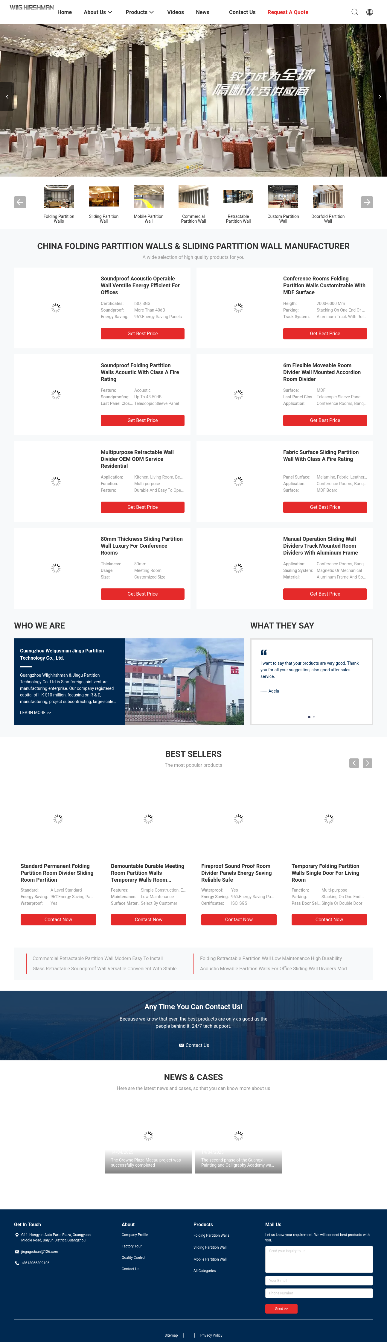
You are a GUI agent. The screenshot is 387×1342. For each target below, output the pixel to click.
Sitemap (171, 1335)
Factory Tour (132, 1246)
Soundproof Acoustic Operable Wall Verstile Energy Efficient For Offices (140, 285)
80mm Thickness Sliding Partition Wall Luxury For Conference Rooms (142, 546)
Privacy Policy (211, 1335)
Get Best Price (143, 333)
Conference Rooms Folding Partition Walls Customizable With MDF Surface (324, 285)
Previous (7, 96)
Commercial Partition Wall (193, 219)
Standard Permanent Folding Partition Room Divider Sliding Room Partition (57, 873)
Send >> (281, 1309)
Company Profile (135, 1235)
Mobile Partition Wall (149, 219)
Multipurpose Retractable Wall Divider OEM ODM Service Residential (137, 459)
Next (380, 96)
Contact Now (58, 919)
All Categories (205, 1271)
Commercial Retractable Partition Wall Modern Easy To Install (98, 958)
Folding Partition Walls (59, 219)
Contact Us (130, 1269)
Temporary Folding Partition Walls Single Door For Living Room (325, 873)
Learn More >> (35, 712)
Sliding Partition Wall (104, 219)
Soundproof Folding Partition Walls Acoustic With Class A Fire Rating (140, 372)
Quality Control (133, 1258)
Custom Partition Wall (283, 219)
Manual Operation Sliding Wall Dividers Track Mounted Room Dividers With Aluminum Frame (320, 546)
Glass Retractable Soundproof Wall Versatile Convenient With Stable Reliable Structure (108, 968)
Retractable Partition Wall (238, 219)
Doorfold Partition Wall (328, 219)
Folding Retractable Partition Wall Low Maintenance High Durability (271, 958)
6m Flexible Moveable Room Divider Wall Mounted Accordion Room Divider (322, 372)
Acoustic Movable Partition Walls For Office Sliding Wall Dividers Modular (275, 968)
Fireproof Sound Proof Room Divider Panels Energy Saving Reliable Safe (236, 873)
